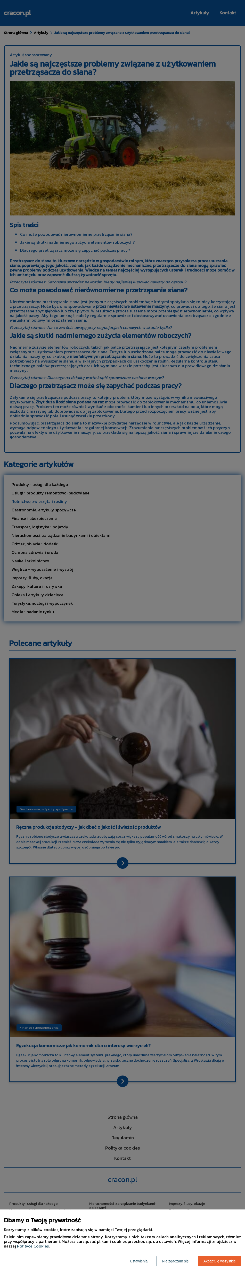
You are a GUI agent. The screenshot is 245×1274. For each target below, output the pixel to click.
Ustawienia (139, 1261)
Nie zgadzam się (175, 1261)
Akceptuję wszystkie (219, 1261)
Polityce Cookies (33, 1246)
